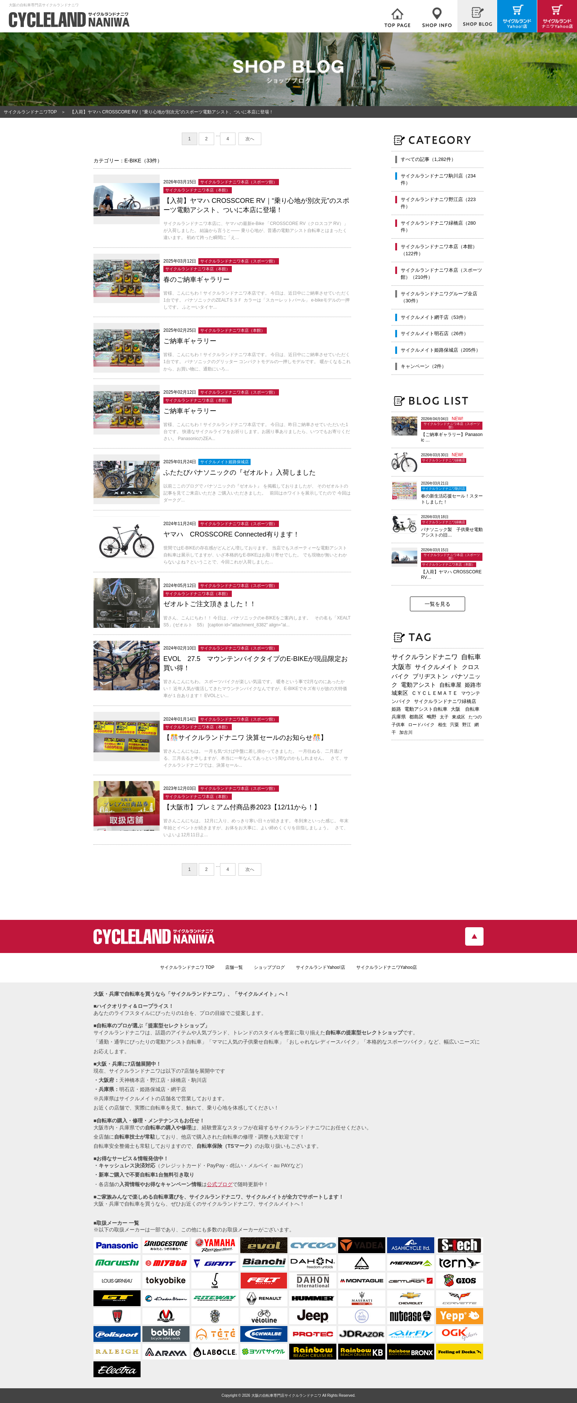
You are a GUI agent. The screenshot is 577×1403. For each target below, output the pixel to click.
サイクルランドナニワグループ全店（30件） (439, 297)
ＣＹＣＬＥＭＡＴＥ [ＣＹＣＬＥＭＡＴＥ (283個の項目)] (434, 693)
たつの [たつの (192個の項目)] (475, 717)
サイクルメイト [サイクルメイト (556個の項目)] (437, 667)
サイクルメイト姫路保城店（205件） (441, 350)
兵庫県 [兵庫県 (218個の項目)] (399, 717)
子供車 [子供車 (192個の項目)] (398, 724)
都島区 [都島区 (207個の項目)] (416, 717)
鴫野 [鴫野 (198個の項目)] (431, 717)
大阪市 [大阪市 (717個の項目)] (401, 667)
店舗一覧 (234, 967)
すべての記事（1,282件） (428, 159)
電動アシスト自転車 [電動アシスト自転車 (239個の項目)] (425, 709)
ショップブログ (269, 967)
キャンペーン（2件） (423, 366)
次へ (249, 138)
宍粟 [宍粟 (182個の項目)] (454, 724)
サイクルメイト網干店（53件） (434, 317)
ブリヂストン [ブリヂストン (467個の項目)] (430, 676)
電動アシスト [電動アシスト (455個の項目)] (418, 685)
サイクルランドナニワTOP (30, 112)
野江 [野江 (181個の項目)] (466, 724)
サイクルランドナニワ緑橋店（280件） (438, 226)
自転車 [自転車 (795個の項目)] (471, 657)
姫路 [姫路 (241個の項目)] (396, 709)
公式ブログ (220, 1184)
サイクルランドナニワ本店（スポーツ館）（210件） (441, 273)
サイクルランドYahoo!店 (320, 967)
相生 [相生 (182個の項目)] (442, 724)
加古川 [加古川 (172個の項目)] (406, 732)
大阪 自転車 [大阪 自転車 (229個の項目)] (465, 709)
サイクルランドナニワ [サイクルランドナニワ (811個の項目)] (425, 657)
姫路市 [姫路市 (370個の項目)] (473, 685)
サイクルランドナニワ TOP (187, 967)
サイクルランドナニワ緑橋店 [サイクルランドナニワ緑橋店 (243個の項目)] (445, 701)
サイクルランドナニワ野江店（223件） (438, 203)
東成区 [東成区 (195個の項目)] (458, 717)
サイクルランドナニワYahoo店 (386, 967)
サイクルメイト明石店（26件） (434, 333)
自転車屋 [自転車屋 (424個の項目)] (450, 685)
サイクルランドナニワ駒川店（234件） (438, 179)
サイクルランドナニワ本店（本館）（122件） (439, 250)
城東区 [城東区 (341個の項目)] (400, 693)
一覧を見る (437, 604)
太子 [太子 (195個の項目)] (444, 717)
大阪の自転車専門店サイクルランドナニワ (286, 1395)
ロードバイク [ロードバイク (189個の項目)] (421, 724)
